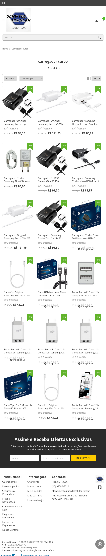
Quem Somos (9, 480)
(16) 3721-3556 (60, 480)
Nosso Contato (10, 528)
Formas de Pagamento (8, 522)
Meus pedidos (34, 489)
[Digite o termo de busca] (49, 37)
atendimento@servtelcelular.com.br (71, 489)
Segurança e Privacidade (9, 491)
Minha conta (34, 485)
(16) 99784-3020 (60, 485)
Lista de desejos (35, 499)
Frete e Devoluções (8, 499)
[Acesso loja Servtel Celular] (96, 20)
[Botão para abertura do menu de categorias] (3, 19)
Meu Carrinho (34, 494)
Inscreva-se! (83, 456)
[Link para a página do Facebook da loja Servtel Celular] (3, 2)
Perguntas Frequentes (8, 515)
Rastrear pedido (10, 485)
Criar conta (33, 480)
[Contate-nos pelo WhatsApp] (100, 544)
